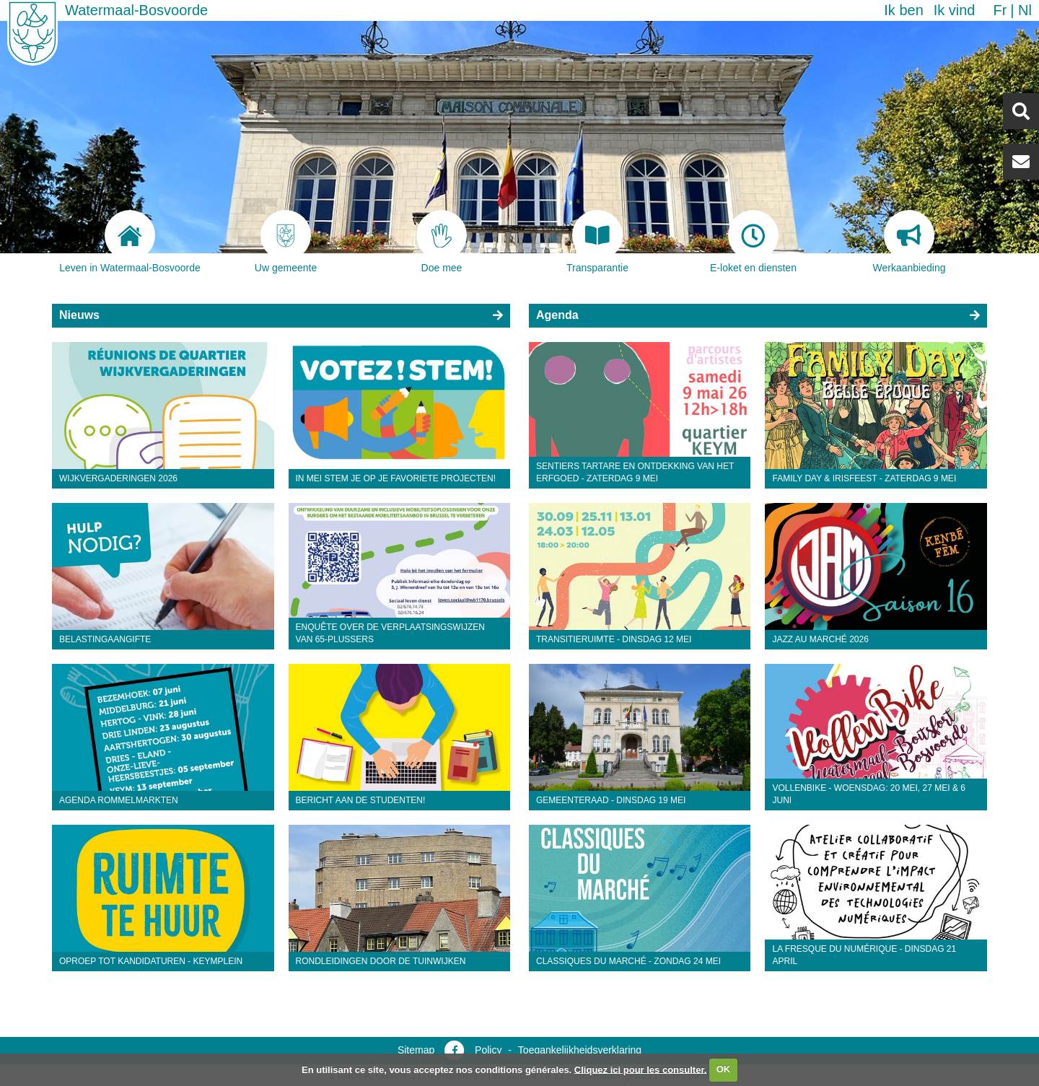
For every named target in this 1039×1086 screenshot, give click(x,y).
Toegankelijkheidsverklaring (579, 1050)
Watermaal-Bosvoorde (136, 10)
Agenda (557, 315)
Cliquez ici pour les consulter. (640, 1069)
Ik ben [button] (903, 10)
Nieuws (79, 315)
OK (723, 1069)
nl (1025, 10)
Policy (488, 1050)
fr (1000, 10)
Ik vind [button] (955, 10)
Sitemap (416, 1050)
